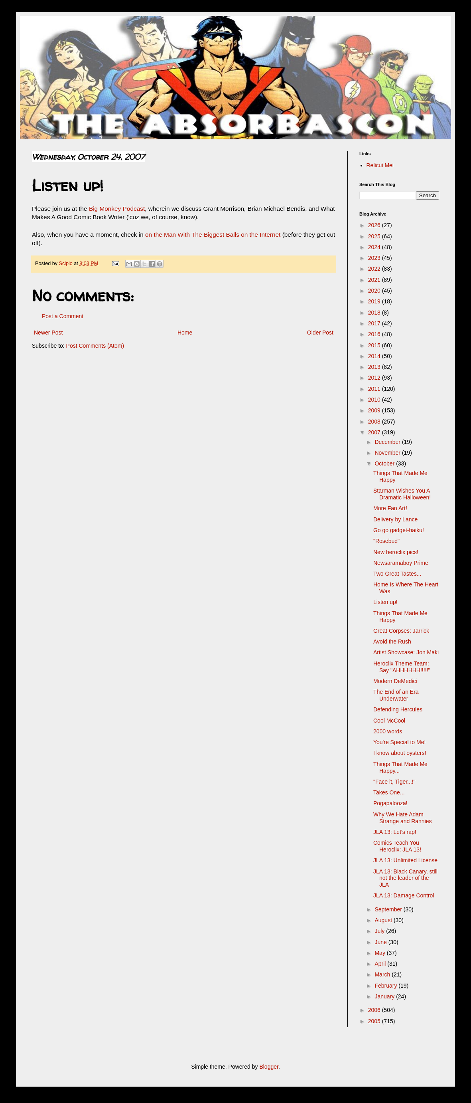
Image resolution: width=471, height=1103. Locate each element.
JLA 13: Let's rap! (394, 832)
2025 (375, 236)
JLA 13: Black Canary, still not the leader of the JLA (405, 878)
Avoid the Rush (392, 641)
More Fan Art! (390, 508)
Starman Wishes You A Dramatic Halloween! (402, 494)
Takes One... (389, 792)
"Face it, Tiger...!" (394, 781)
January (385, 996)
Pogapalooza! (390, 803)
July (380, 931)
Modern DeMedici (395, 681)
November (388, 453)
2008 (375, 421)
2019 (375, 301)
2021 (375, 280)
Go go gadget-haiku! (398, 530)
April (380, 963)
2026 (375, 225)
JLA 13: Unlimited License (405, 860)
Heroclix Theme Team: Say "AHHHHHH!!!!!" (401, 666)
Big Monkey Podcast (117, 208)
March (383, 974)
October (385, 463)
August (383, 920)
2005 (375, 1021)
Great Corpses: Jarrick (401, 631)
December (388, 442)
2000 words (387, 731)
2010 (375, 399)
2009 (375, 410)
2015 (375, 345)
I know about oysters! (399, 753)
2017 (375, 323)
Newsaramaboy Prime (400, 563)
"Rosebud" (386, 541)
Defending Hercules (397, 709)
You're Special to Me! (399, 742)
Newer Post (48, 332)
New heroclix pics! (395, 552)
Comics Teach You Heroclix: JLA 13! (397, 846)
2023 (375, 258)
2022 (375, 268)
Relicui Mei (380, 165)
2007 (375, 432)
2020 (375, 290)
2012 (375, 377)
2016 (375, 334)
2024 (375, 247)
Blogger (268, 1066)
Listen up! (385, 602)
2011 (375, 389)
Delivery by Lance (395, 519)
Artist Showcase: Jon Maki (406, 652)
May (380, 953)
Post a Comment (62, 316)
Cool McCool (389, 720)
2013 (375, 367)
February (386, 985)
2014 (375, 356)
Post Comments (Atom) (95, 346)
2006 (375, 1010)
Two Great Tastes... (397, 573)
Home (184, 332)
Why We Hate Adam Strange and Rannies (402, 817)
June (381, 942)
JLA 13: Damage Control (403, 895)
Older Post (320, 332)
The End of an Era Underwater (396, 695)
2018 (375, 312)
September (388, 909)
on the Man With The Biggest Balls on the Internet (212, 234)
